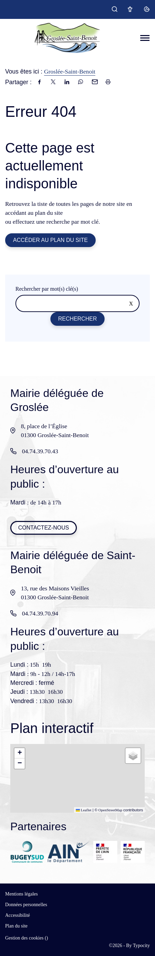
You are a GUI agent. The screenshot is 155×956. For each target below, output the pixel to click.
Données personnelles (26, 904)
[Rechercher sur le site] (77, 303)
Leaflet (84, 810)
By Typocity (138, 945)
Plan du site (16, 926)
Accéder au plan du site (50, 240)
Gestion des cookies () (26, 938)
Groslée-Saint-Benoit (69, 71)
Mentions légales (21, 894)
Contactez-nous (43, 528)
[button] (19, 753)
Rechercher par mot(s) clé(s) (46, 289)
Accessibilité (17, 915)
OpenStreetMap (110, 810)
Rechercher (77, 319)
